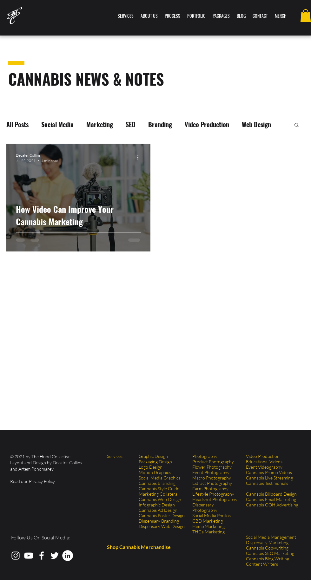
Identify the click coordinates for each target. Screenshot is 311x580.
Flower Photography (212, 467)
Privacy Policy (42, 481)
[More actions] (140, 157)
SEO (131, 124)
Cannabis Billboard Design (271, 494)
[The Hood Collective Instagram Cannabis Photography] (15, 555)
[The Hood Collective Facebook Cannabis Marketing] (41, 555)
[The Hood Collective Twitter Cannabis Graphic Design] (54, 555)
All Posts (17, 124)
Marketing (99, 124)
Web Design (256, 124)
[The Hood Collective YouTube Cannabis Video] (28, 555)
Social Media (57, 124)
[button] (305, 15)
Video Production (207, 124)
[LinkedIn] (67, 555)
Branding (160, 124)
